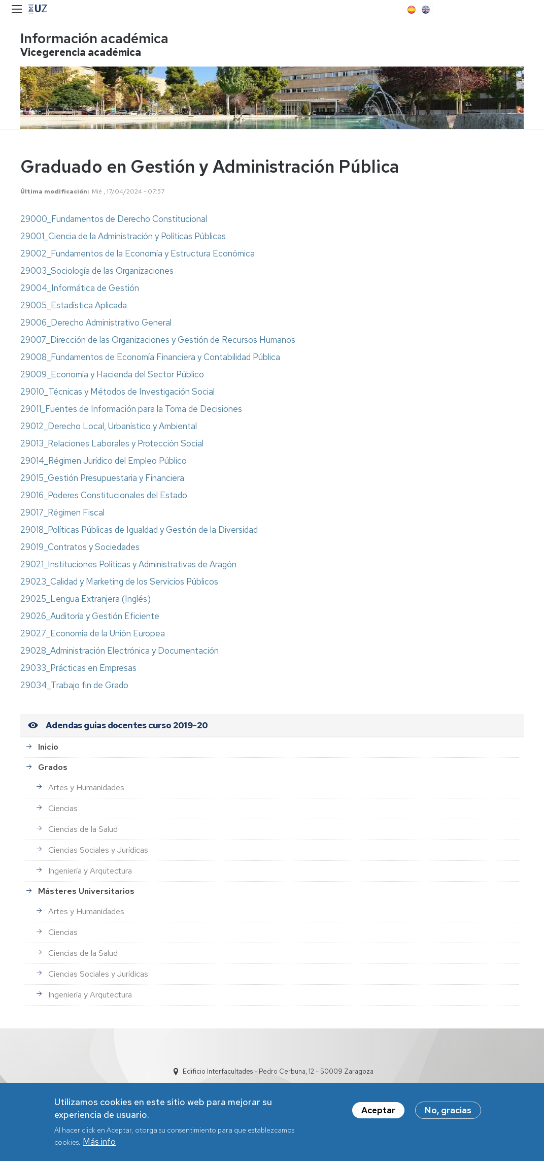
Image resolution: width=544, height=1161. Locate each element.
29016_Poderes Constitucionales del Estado (103, 495)
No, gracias (448, 1112)
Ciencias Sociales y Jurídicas (98, 850)
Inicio (48, 746)
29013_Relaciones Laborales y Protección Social (111, 443)
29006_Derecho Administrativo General (96, 322)
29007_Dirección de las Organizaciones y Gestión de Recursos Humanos (157, 339)
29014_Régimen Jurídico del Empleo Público (103, 460)
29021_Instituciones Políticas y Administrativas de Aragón (128, 564)
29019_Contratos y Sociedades (80, 547)
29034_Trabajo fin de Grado (74, 685)
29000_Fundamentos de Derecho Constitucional (113, 218)
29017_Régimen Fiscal (62, 512)
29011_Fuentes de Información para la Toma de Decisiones (131, 408)
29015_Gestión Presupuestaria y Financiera (102, 477)
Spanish (410, 10)
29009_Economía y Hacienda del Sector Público (112, 374)
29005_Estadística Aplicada (73, 305)
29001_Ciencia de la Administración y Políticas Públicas (123, 236)
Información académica (94, 38)
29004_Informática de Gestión (79, 288)
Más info (99, 1144)
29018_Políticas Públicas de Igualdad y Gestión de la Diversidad (139, 529)
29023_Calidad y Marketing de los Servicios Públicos (119, 581)
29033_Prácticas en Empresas (78, 667)
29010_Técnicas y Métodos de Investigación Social (117, 391)
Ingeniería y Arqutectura (90, 870)
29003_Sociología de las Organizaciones (97, 270)
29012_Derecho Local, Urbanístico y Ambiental (108, 426)
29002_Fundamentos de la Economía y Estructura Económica (137, 253)
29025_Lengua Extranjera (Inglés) (85, 598)
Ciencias (63, 808)
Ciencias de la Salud (83, 829)
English (425, 10)
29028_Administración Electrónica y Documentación (119, 650)
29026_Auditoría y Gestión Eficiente (89, 616)
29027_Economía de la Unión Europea (92, 633)
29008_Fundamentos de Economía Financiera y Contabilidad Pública (150, 357)
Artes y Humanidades (86, 787)
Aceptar (378, 1112)
